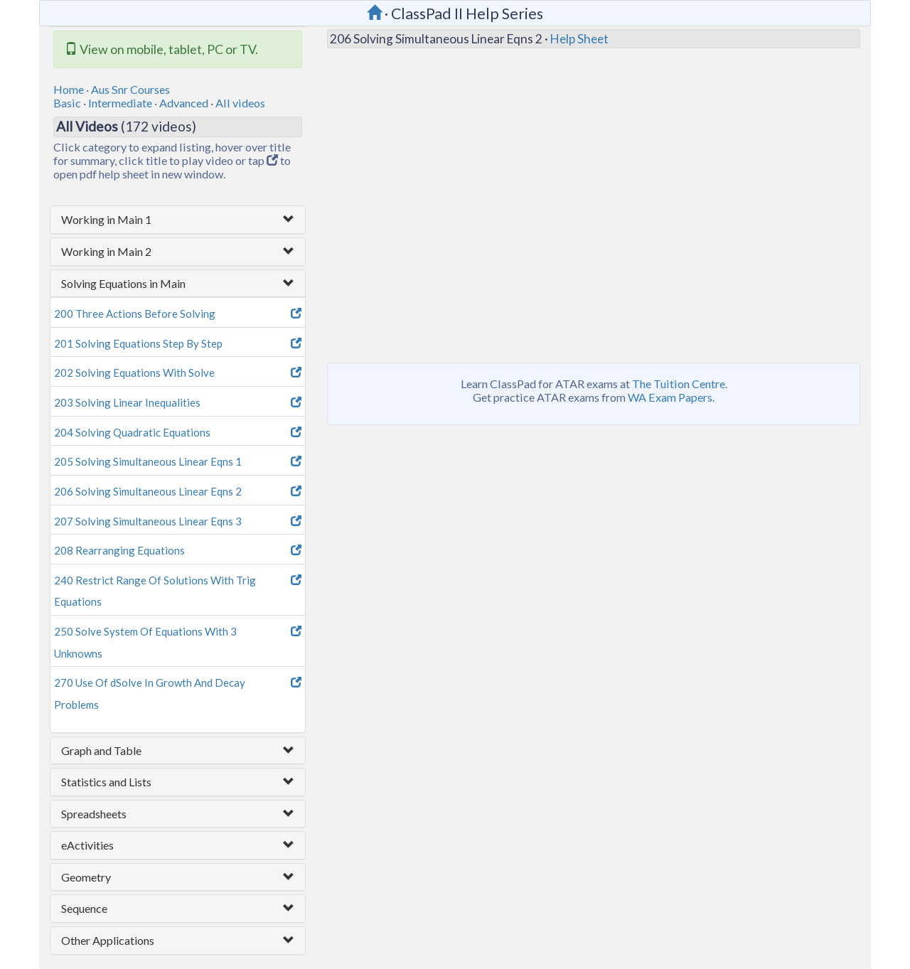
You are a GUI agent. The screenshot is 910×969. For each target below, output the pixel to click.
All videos (240, 102)
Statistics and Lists (106, 781)
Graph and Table (101, 750)
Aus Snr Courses (130, 89)
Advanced (183, 102)
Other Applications (107, 940)
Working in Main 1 (106, 219)
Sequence (84, 908)
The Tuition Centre (678, 383)
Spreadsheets (94, 813)
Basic (67, 102)
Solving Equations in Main (123, 283)
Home (68, 89)
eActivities (87, 845)
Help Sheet (579, 38)
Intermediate (120, 102)
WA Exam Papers (670, 397)
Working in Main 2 (106, 251)
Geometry (86, 877)
